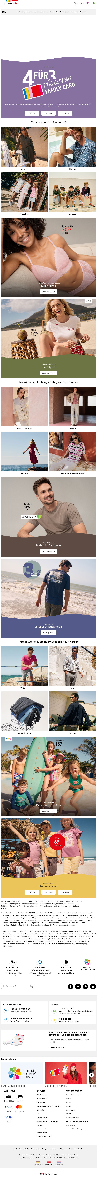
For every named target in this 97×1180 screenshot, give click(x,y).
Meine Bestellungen (43, 1129)
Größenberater (42, 1117)
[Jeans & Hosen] (24, 712)
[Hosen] (72, 408)
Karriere (69, 1102)
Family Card (41, 1102)
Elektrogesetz (71, 1125)
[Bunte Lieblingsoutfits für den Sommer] (48, 40)
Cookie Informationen (44, 1136)
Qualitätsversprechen (73, 1095)
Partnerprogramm (72, 1117)
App (38, 1114)
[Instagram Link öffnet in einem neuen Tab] (78, 986)
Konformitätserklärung (74, 1129)
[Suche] (15, 986)
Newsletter (40, 1110)
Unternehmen (71, 1110)
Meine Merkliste (42, 1133)
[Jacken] (72, 712)
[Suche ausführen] (31, 986)
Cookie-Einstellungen (39, 1149)
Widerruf (63, 1149)
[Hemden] (72, 667)
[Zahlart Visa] (8, 1119)
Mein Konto (40, 1125)
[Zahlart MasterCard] (19, 1108)
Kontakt (69, 1099)
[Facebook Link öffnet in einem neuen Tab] (70, 986)
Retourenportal (42, 1099)
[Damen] (24, 148)
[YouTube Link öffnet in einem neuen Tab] (93, 986)
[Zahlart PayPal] (8, 1108)
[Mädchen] (24, 193)
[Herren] (72, 148)
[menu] (3, 3)
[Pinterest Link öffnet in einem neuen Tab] (85, 986)
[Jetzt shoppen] (48, 257)
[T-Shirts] (24, 667)
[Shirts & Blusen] (24, 408)
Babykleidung (57, 904)
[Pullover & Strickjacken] (72, 453)
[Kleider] (24, 453)
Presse (68, 1114)
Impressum (54, 1149)
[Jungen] (72, 193)
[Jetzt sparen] (48, 598)
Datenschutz (24, 1149)
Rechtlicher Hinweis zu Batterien (77, 1121)
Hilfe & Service (42, 1095)
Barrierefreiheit (75, 1149)
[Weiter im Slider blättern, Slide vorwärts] (91, 1074)
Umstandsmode (45, 904)
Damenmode (33, 904)
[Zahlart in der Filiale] (9, 1098)
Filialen (68, 1106)
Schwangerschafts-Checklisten (47, 1121)
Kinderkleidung (72, 904)
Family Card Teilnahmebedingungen (49, 1106)
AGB (15, 1149)
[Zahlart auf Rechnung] (20, 1098)
